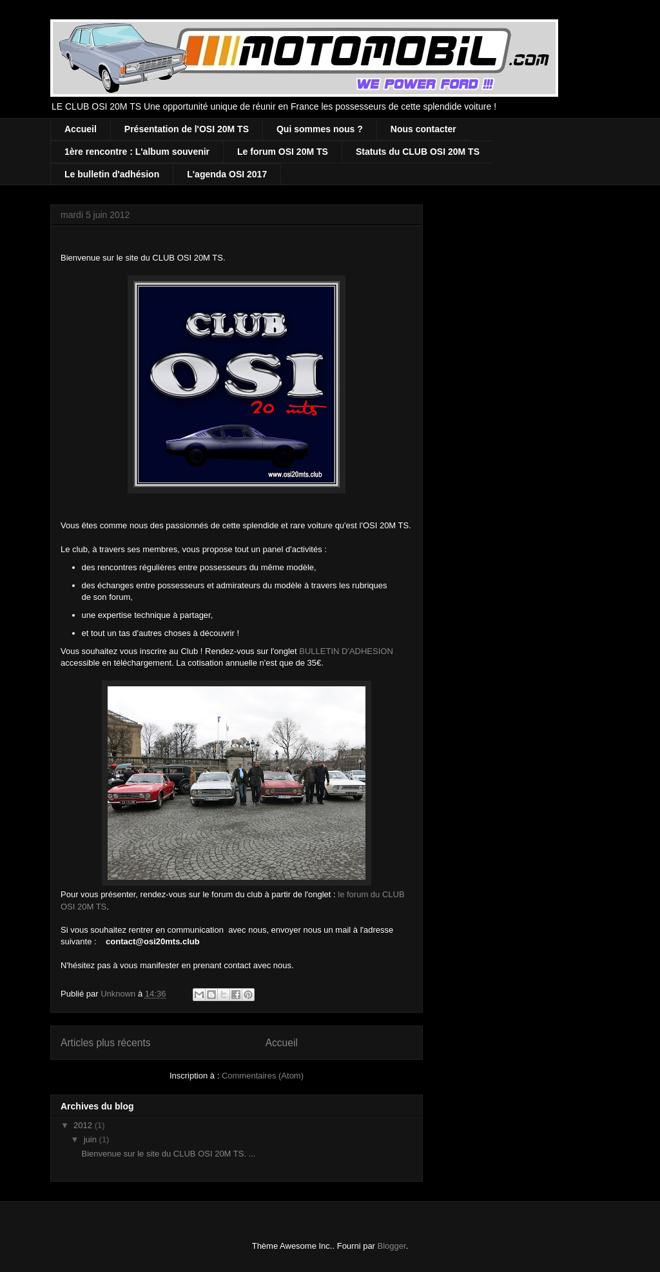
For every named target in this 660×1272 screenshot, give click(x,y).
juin (91, 1139)
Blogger (392, 1246)
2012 (84, 1125)
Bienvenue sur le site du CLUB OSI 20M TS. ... (168, 1153)
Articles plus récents (106, 1042)
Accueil (80, 129)
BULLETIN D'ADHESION (346, 651)
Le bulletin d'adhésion (111, 174)
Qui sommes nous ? (320, 129)
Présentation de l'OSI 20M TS (186, 129)
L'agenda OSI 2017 (227, 174)
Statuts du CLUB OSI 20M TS (418, 151)
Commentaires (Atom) (263, 1075)
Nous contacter (423, 129)
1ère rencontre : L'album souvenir (136, 151)
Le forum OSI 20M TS (282, 151)
